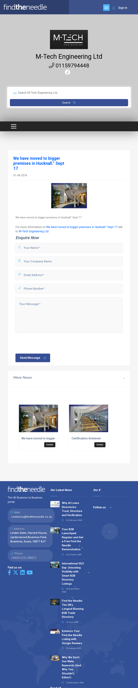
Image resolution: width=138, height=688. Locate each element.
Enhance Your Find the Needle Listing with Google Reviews (72, 637)
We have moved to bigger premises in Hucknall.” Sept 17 (81, 227)
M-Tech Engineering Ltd (69, 56)
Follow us (102, 507)
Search (69, 102)
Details (49, 445)
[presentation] (42, 343)
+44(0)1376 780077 (23, 557)
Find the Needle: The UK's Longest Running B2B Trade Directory (73, 609)
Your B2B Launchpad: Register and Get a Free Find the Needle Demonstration (72, 539)
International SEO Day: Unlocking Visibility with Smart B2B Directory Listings (73, 573)
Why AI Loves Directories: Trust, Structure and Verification (72, 509)
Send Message (33, 358)
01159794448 (69, 65)
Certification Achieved (86, 438)
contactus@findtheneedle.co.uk (31, 516)
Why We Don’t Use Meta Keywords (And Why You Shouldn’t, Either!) (71, 667)
